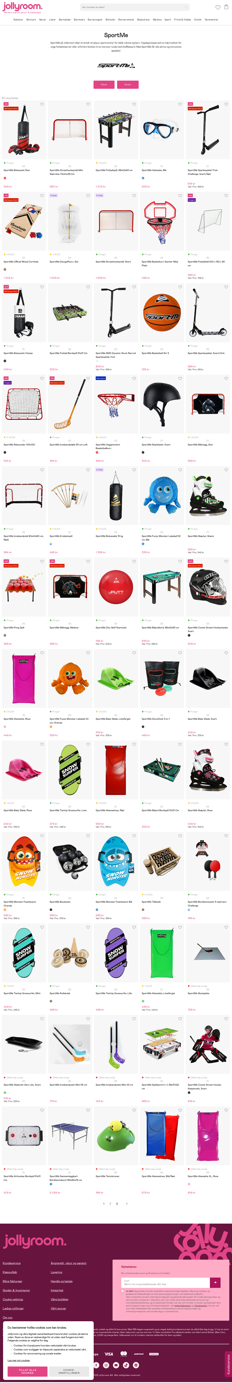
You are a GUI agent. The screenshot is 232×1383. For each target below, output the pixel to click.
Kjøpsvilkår (10, 1272)
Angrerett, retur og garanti (68, 1263)
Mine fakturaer (12, 1282)
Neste (126, 1204)
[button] (218, 8)
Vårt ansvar (58, 1309)
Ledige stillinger (13, 1309)
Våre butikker (60, 1300)
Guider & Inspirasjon (16, 1291)
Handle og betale (61, 1282)
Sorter (128, 84)
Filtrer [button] (103, 84)
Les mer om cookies (19, 1359)
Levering (56, 1272)
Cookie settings (13, 1300)
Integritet (57, 1291)
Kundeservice (11, 1263)
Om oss (8, 1318)
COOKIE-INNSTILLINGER (69, 1371)
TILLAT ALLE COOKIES (28, 1371)
